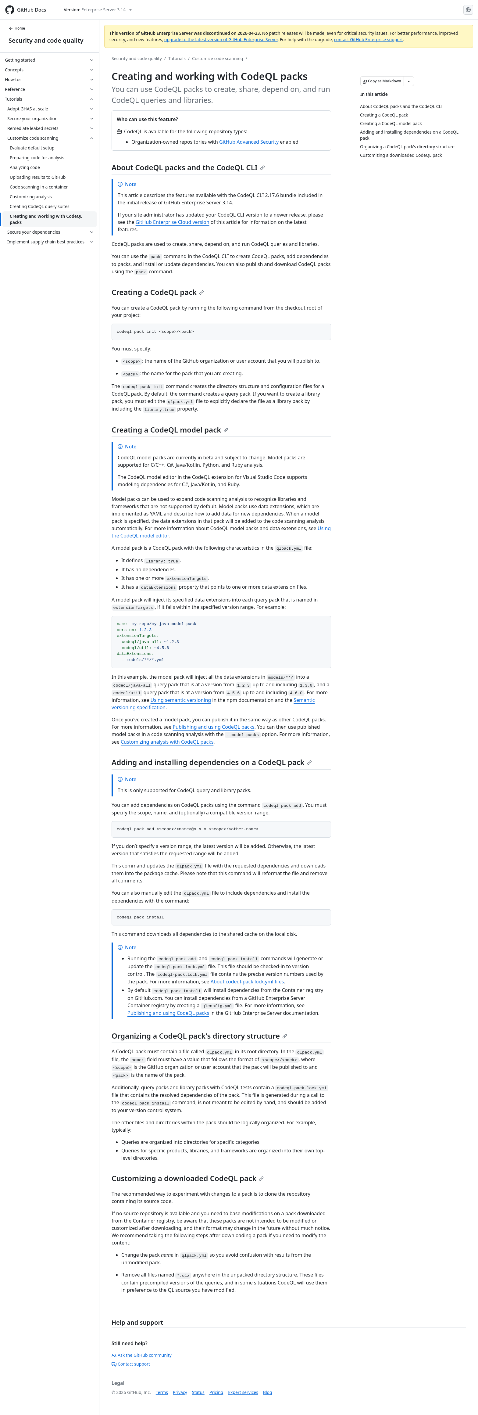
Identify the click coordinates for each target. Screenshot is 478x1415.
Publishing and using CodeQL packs (213, 727)
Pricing (216, 1392)
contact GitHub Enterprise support (368, 39)
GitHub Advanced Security (249, 141)
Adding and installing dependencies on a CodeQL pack (212, 762)
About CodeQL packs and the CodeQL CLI (188, 167)
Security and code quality (46, 40)
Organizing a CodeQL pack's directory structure (199, 1036)
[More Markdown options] (409, 81)
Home (17, 28)
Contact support (131, 1364)
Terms (162, 1392)
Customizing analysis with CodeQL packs (167, 741)
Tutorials (177, 58)
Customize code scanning (217, 58)
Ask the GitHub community (142, 1355)
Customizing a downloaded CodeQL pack (188, 1178)
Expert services (243, 1392)
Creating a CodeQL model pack (170, 430)
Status (198, 1392)
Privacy (180, 1392)
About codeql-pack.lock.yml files (247, 981)
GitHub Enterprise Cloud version (172, 222)
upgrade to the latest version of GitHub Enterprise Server (221, 39)
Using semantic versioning (181, 700)
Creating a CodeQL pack (158, 292)
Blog (267, 1392)
